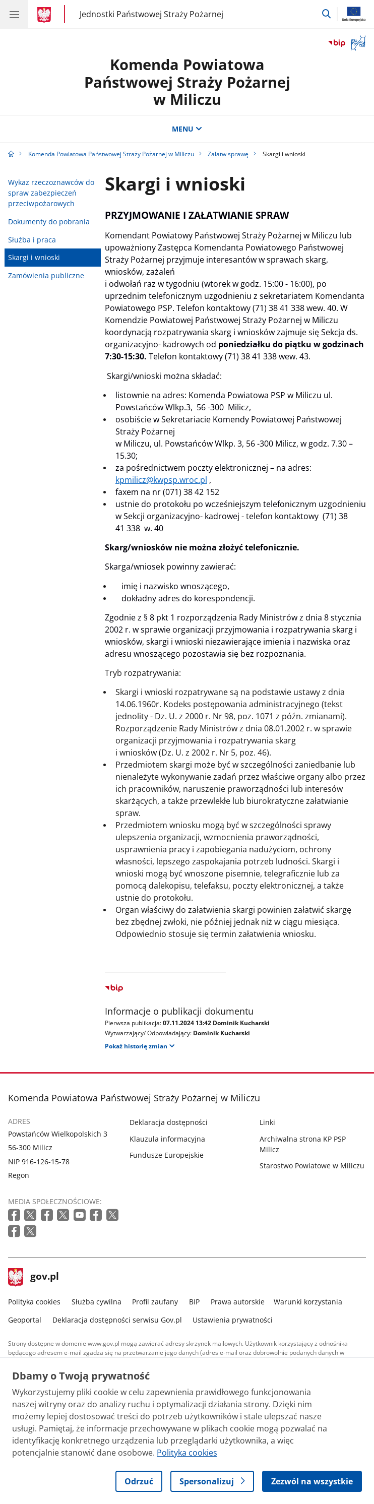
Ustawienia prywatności (233, 1320)
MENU (187, 129)
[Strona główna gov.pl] (45, 15)
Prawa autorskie (238, 1301)
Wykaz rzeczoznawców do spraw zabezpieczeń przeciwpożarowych (51, 193)
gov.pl (33, 1277)
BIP (194, 1301)
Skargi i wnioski (34, 257)
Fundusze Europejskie (167, 1155)
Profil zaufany (155, 1301)
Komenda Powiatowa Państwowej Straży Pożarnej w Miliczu (187, 81)
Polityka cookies (34, 1301)
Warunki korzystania (308, 1301)
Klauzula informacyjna (167, 1139)
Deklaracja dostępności (169, 1122)
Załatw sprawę (228, 154)
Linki (267, 1122)
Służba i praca (32, 239)
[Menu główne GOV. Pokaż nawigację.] (14, 14)
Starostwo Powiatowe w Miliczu (312, 1165)
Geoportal (24, 1320)
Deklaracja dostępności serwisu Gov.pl (117, 1320)
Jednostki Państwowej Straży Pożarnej (151, 14)
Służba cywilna (96, 1301)
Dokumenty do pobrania (49, 221)
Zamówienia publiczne (46, 275)
